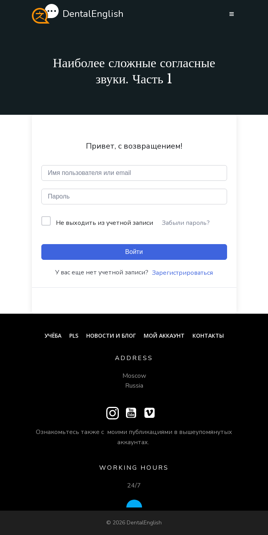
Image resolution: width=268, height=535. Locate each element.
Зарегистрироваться (182, 272)
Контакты (208, 335)
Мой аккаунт (164, 335)
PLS (73, 335)
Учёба (52, 335)
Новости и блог (111, 335)
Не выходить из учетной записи (104, 223)
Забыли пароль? (186, 223)
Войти (134, 251)
